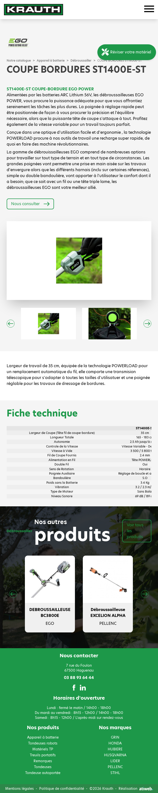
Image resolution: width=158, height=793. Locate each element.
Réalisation (136, 788)
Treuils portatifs (43, 755)
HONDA (115, 743)
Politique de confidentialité (61, 788)
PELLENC (115, 766)
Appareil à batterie (51, 61)
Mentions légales (19, 788)
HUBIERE (115, 749)
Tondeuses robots (42, 743)
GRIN (115, 737)
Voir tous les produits (135, 531)
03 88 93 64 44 (79, 677)
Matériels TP (42, 749)
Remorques (43, 761)
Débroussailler (80, 61)
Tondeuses (43, 766)
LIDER (115, 761)
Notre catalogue (19, 61)
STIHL (115, 772)
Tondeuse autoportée (42, 772)
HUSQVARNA (115, 755)
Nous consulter (30, 204)
